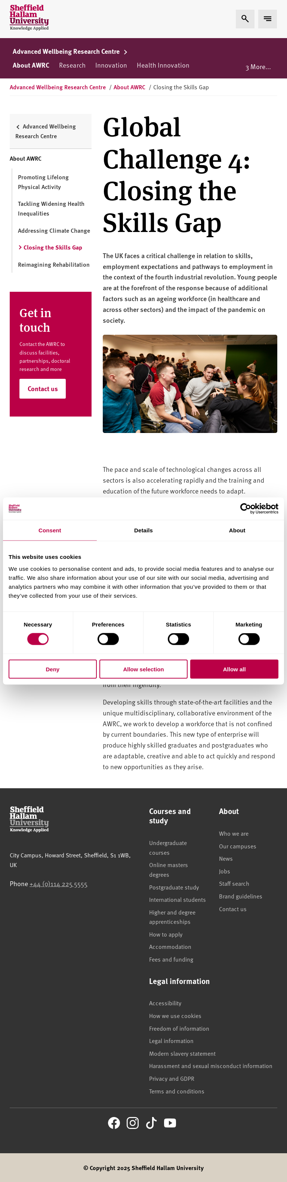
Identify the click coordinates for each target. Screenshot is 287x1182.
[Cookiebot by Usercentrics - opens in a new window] (245, 508)
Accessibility (165, 1003)
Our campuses (237, 846)
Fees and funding (171, 959)
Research (72, 64)
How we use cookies (175, 1015)
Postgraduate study (174, 887)
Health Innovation (163, 64)
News (226, 858)
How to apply (165, 934)
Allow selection (143, 669)
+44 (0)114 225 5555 (58, 883)
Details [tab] (143, 530)
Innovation (111, 64)
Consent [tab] (49, 530)
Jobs (224, 871)
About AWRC (31, 65)
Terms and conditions (176, 1091)
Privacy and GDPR (171, 1078)
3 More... (258, 66)
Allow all (234, 669)
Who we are (234, 833)
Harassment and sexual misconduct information (210, 1065)
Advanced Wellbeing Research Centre (70, 51)
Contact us (43, 388)
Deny (52, 669)
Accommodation (170, 946)
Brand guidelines (240, 896)
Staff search (234, 883)
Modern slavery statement (182, 1053)
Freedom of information (179, 1028)
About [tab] (237, 530)
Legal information (171, 1040)
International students (177, 899)
